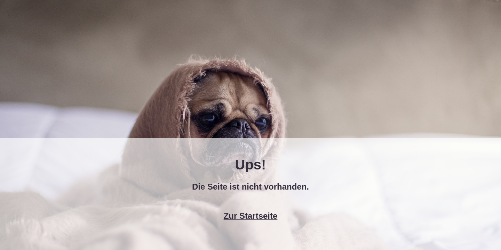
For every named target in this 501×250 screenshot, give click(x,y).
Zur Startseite (251, 215)
